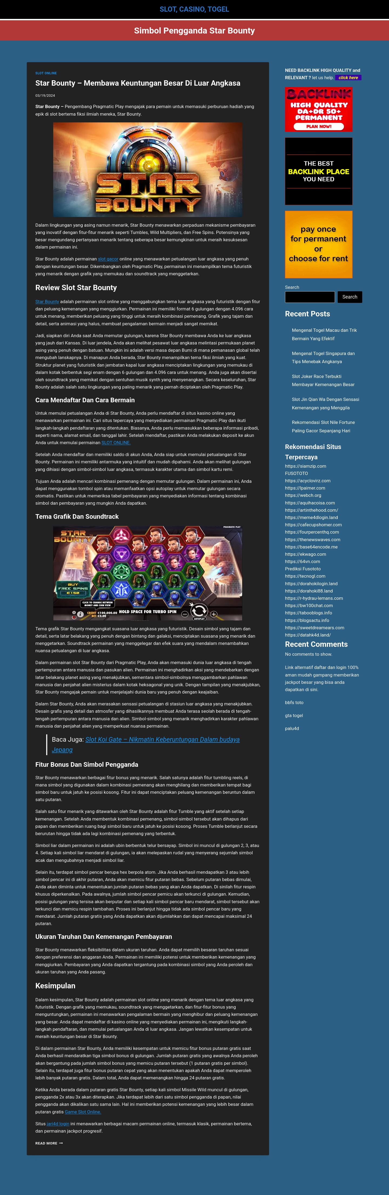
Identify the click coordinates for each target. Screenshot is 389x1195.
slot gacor (108, 259)
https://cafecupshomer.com (313, 524)
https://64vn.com (302, 561)
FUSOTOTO (296, 473)
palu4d (292, 728)
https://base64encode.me (311, 547)
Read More (49, 1143)
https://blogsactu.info (307, 620)
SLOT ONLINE (46, 73)
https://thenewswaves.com (312, 539)
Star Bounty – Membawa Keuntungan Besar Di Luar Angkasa (137, 83)
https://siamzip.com (305, 466)
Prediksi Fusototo (303, 568)
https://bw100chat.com (309, 605)
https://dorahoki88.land (309, 591)
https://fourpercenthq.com (312, 532)
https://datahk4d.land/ (308, 635)
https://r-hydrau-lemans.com (314, 598)
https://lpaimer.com (305, 488)
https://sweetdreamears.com (314, 627)
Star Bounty (47, 301)
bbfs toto (294, 702)
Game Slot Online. (83, 1111)
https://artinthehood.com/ (311, 510)
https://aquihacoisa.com (310, 503)
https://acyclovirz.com (307, 480)
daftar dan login (330, 667)
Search (292, 287)
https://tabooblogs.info (308, 612)
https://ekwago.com (305, 554)
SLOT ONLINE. (116, 442)
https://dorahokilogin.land (311, 583)
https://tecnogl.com (305, 576)
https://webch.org (303, 495)
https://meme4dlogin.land (311, 517)
